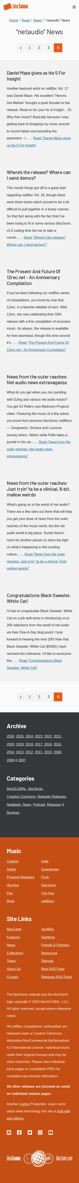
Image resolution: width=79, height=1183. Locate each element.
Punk (45, 877)
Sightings (48, 937)
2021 (57, 736)
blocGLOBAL (16, 789)
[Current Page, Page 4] (58, 47)
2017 (38, 744)
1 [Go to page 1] (30, 47)
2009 (57, 752)
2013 (20, 752)
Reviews (13, 812)
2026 (10, 736)
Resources (49, 953)
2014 (10, 752)
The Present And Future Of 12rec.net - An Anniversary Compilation (33, 277)
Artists (11, 869)
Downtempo (50, 869)
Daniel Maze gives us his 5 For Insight (36, 76)
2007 (22, 760)
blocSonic (35, 789)
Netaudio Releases (51, 796)
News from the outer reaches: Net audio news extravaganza (37, 379)
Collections (15, 953)
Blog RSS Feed (52, 969)
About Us (14, 969)
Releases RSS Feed (56, 977)
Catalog (12, 861)
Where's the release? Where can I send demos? (39, 175)
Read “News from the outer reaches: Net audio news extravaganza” (39, 449)
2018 (29, 744)
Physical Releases (20, 877)
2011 (38, 752)
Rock (10, 901)
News (27, 804)
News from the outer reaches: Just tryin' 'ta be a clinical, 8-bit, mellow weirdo (38, 489)
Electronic (48, 885)
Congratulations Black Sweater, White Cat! (39, 598)
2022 (48, 736)
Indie (45, 861)
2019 (20, 744)
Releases (54, 804)
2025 (20, 736)
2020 (10, 744)
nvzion (24, 1104)
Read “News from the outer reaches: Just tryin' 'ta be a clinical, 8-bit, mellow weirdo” (37, 561)
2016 (48, 744)
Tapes (11, 961)
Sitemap (47, 961)
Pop (10, 893)
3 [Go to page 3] (49, 47)
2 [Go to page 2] (39, 47)
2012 (29, 752)
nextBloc (47, 929)
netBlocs (47, 901)
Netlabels (14, 804)
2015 (57, 744)
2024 (29, 736)
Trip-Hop (47, 893)
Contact (12, 977)
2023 (38, 736)
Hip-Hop (13, 885)
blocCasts (14, 929)
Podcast (39, 804)
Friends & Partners (55, 945)
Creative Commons (21, 796)
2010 (48, 752)
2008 (10, 760)
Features (13, 937)
